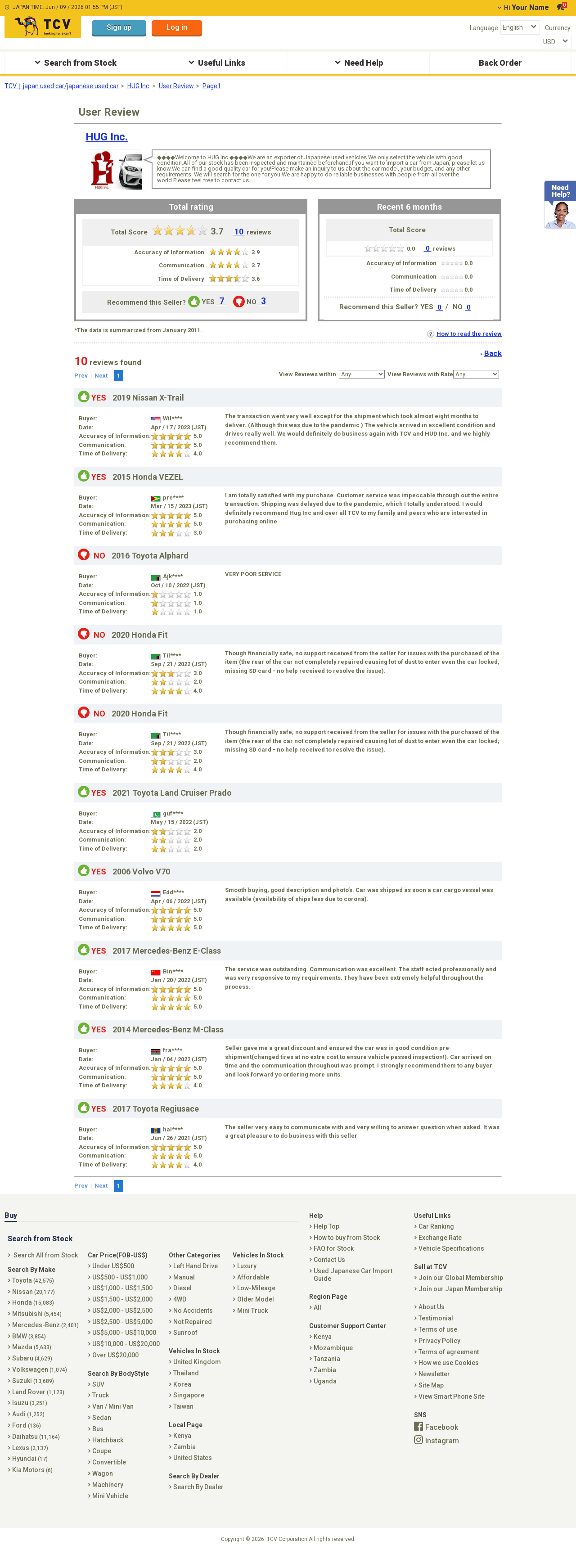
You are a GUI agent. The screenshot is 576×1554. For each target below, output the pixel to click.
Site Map (431, 1385)
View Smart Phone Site (451, 1396)
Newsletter (434, 1374)
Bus (98, 1428)
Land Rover (38, 1392)
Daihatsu (36, 1436)
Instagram (442, 1441)
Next (101, 375)
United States (192, 1457)
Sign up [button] (119, 27)
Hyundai (30, 1458)
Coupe (101, 1451)
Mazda (31, 1347)
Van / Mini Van (113, 1406)
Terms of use (437, 1329)
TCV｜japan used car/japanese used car (61, 86)
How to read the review (464, 333)
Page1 (211, 86)
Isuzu (29, 1402)
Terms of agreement (448, 1352)
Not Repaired (192, 1321)
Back (493, 353)
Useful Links (215, 62)
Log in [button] (176, 27)
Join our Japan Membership (460, 1289)
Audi (28, 1414)
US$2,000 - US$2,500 (122, 1310)
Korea (182, 1384)
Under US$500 (113, 1266)
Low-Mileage (256, 1288)
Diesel (182, 1288)
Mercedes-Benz (45, 1325)
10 (239, 231)
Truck (100, 1395)
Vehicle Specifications (451, 1248)
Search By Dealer (198, 1487)
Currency (558, 28)
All (317, 1307)
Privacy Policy (439, 1340)
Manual (184, 1277)
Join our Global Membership (460, 1277)
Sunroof (185, 1332)
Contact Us (329, 1259)
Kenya (182, 1435)
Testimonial (435, 1318)
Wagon (102, 1473)
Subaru (32, 1358)
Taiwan (183, 1406)
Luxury (246, 1266)
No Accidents (193, 1310)
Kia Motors (32, 1469)
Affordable (253, 1277)
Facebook (441, 1427)
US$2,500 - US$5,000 (122, 1321)
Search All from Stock (46, 1255)
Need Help (358, 62)
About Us (431, 1307)
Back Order (500, 63)
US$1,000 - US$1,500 (122, 1288)
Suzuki (33, 1380)
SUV (98, 1384)
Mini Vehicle (110, 1496)
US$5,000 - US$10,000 (124, 1332)
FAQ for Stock (334, 1248)
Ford (26, 1425)
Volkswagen (39, 1369)
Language (484, 28)
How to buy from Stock (347, 1237)
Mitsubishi (37, 1313)
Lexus (30, 1447)
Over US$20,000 (115, 1355)
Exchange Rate (440, 1237)
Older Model (255, 1299)
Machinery (107, 1484)
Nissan (33, 1291)
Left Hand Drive (195, 1266)
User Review (176, 86)
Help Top (326, 1226)
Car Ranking (436, 1226)
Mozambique (333, 1347)
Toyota (33, 1280)
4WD (179, 1299)
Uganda (325, 1381)
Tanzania (327, 1358)
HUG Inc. (138, 86)
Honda (33, 1302)
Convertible (109, 1462)
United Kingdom (197, 1361)
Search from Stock (74, 62)
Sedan (101, 1417)
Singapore (188, 1395)
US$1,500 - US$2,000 (122, 1299)
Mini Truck (252, 1310)
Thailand (186, 1373)
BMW (29, 1336)
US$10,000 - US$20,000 (126, 1343)
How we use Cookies (448, 1362)
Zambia (184, 1446)
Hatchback (107, 1440)
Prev (81, 375)
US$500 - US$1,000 (120, 1277)
